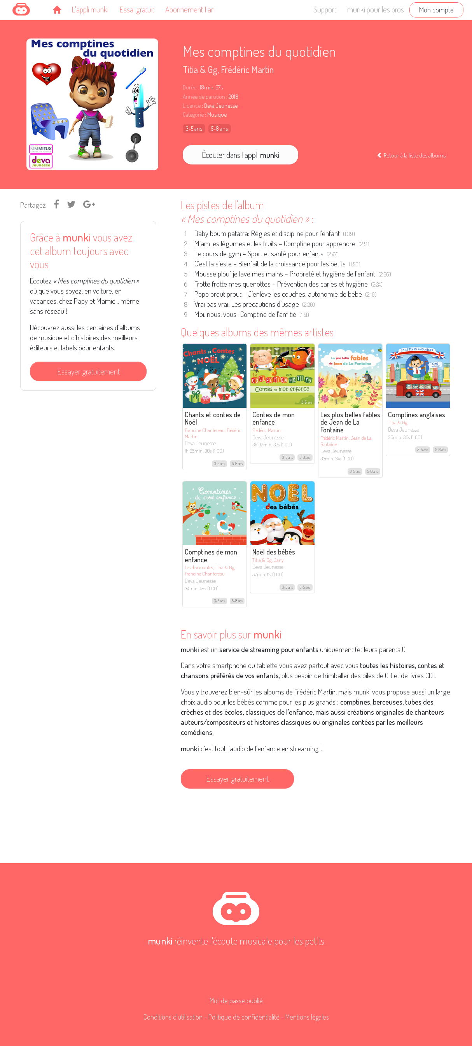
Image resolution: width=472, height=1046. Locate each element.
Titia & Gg (200, 69)
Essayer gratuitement (88, 371)
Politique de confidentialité (244, 1017)
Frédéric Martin (247, 69)
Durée (189, 87)
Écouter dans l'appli (240, 155)
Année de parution (204, 97)
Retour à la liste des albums (411, 155)
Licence (192, 105)
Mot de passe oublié (236, 1000)
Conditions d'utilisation (173, 1017)
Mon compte (436, 9)
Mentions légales (307, 1017)
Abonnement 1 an (190, 9)
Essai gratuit (136, 9)
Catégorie (193, 114)
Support (324, 9)
